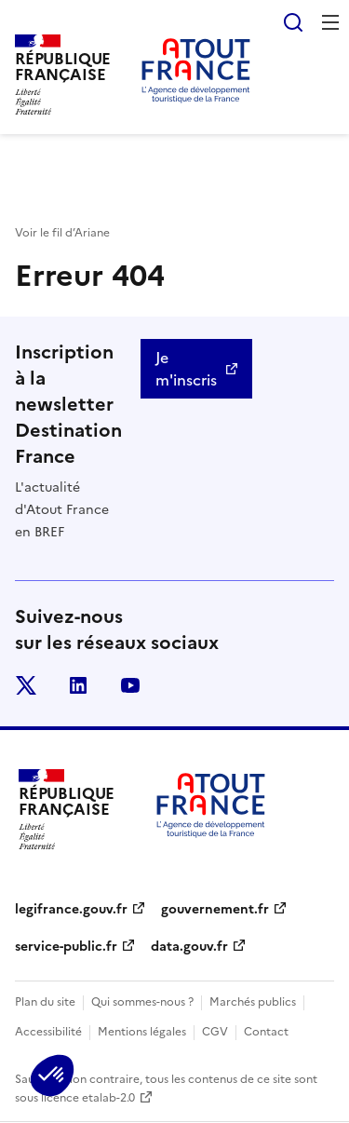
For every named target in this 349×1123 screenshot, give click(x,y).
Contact (266, 1031)
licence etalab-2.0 (88, 1097)
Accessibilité (48, 1031)
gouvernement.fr (215, 909)
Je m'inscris (186, 368)
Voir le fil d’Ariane (62, 232)
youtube (130, 685)
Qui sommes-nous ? (142, 1002)
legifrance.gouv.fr (71, 909)
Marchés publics (252, 1002)
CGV (215, 1031)
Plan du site (45, 1002)
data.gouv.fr (189, 946)
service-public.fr (66, 946)
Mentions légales (142, 1031)
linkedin (78, 685)
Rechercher (293, 22)
